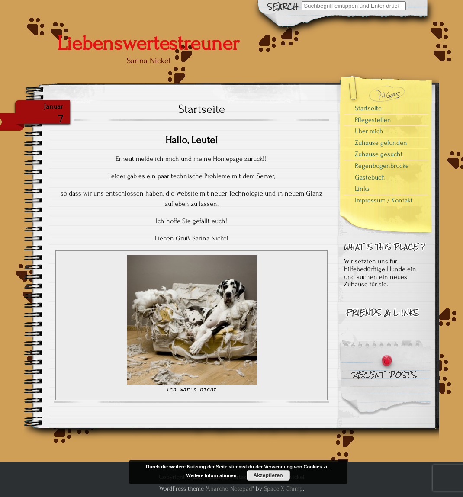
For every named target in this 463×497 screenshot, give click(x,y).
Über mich (369, 131)
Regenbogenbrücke (382, 166)
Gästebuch (370, 177)
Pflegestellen (373, 120)
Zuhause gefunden (381, 143)
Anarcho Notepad (229, 488)
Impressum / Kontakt (384, 200)
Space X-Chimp (283, 488)
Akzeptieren (268, 475)
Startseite (368, 108)
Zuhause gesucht (379, 154)
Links (362, 188)
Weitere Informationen (211, 475)
